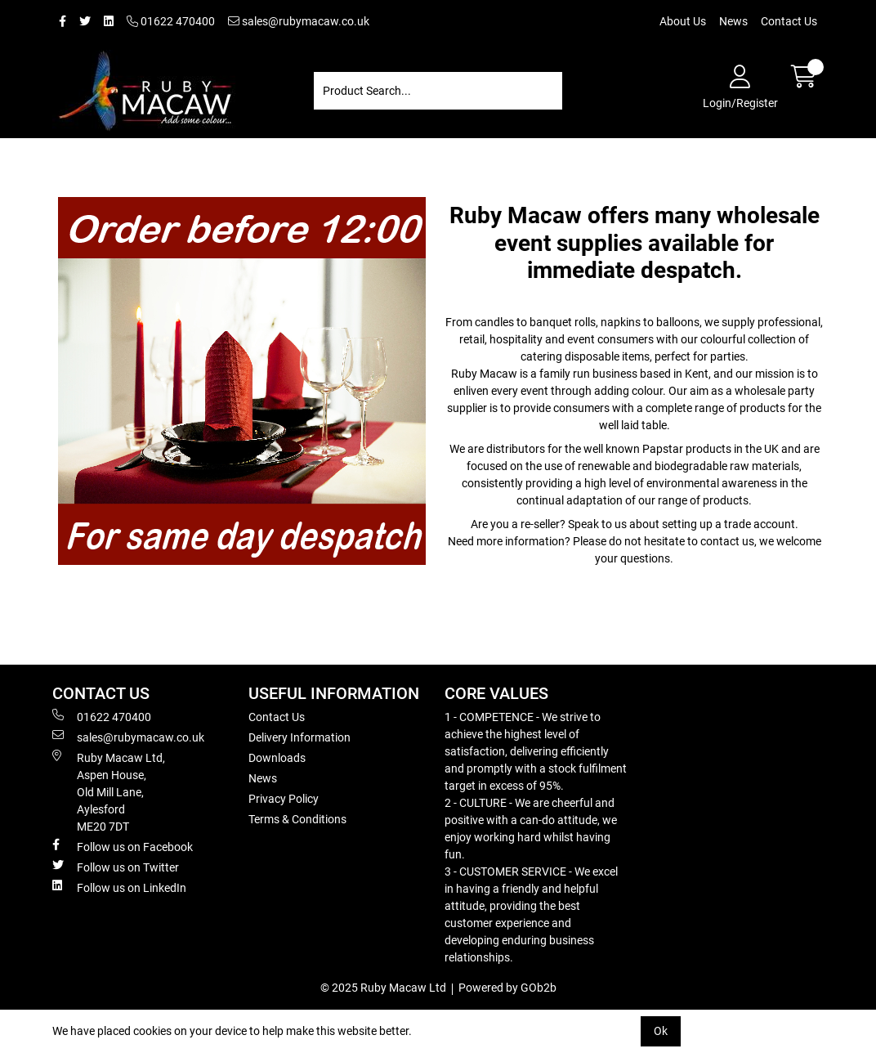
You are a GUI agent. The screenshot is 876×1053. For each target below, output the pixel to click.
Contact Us (789, 21)
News (733, 21)
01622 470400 (171, 21)
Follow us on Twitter (115, 866)
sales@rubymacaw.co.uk (298, 21)
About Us (682, 21)
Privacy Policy (283, 798)
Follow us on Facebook (122, 846)
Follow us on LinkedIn (119, 887)
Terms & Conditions (297, 819)
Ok (661, 1030)
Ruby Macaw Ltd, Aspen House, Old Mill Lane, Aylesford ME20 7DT (108, 791)
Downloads (277, 757)
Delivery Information (299, 737)
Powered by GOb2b (507, 987)
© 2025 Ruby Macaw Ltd (383, 987)
